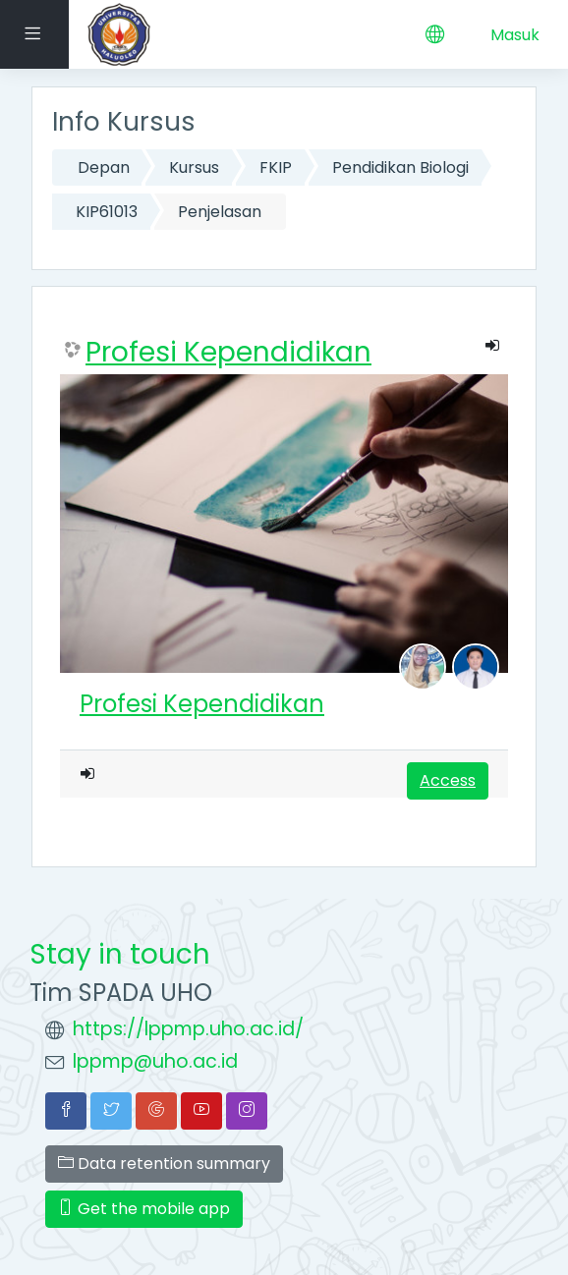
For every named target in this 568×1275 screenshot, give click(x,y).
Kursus (194, 167)
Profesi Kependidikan (228, 352)
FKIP (275, 167)
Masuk (515, 35)
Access (448, 780)
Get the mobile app (144, 1208)
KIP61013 (107, 211)
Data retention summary (164, 1163)
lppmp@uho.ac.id (155, 1061)
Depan (104, 167)
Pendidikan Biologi (400, 167)
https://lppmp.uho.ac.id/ (188, 1029)
